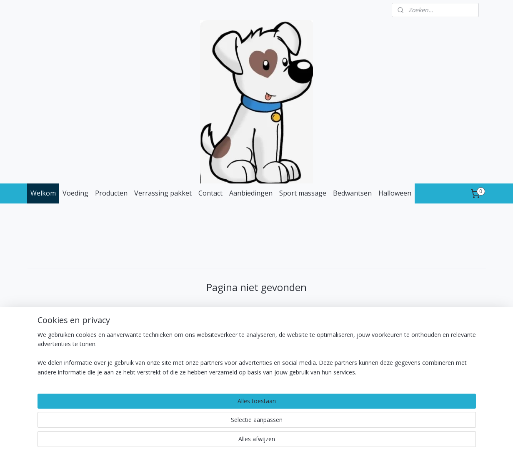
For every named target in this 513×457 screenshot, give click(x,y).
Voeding (75, 193)
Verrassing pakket (163, 193)
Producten (111, 193)
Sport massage (302, 193)
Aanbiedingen (251, 193)
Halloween (394, 193)
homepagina (288, 320)
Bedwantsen (352, 193)
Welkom (43, 193)
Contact (210, 193)
